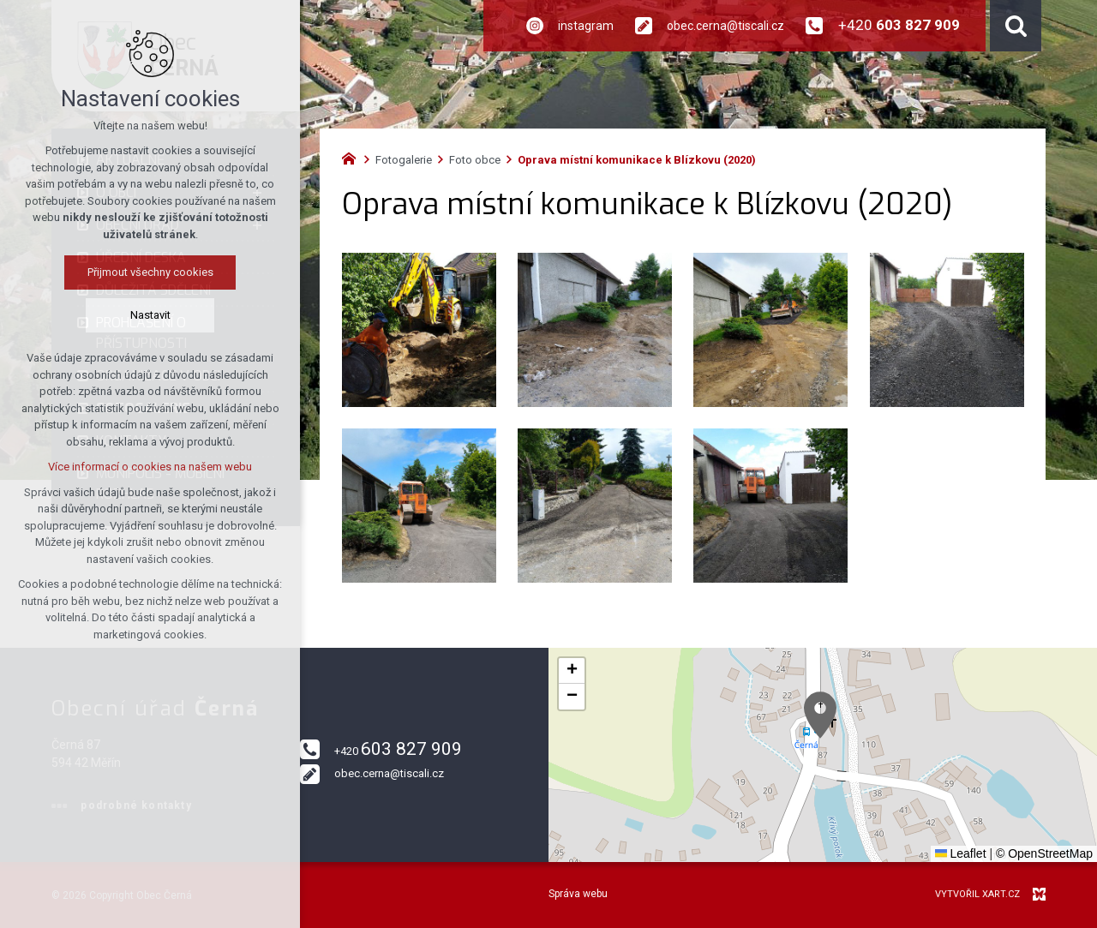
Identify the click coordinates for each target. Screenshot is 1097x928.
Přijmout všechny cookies (150, 272)
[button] (820, 715)
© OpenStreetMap (1044, 853)
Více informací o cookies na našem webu (150, 466)
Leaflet (960, 853)
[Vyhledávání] (1015, 25)
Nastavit (150, 314)
